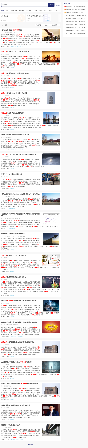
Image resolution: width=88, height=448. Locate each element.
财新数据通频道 (13, 208)
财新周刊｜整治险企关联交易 (10, 425)
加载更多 (30, 444)
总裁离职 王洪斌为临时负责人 (13, 277)
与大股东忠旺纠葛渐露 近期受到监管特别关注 (18, 154)
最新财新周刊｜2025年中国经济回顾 (76, 15)
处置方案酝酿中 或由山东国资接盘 (15, 73)
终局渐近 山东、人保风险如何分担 (15, 52)
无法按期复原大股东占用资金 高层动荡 (16, 362)
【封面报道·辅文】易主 (11, 30)
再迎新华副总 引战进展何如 (12, 113)
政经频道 (12, 188)
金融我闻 (12, 68)
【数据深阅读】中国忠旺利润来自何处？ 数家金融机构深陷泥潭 (20, 215)
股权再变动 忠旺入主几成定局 (13, 255)
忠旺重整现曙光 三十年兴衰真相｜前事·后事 (15, 135)
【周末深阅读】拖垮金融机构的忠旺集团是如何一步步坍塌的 (20, 194)
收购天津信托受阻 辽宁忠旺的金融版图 (13, 234)
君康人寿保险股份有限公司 (35, 16)
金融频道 (12, 271)
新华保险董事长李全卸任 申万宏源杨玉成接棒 (15, 405)
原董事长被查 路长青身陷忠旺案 (14, 93)
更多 (22, 20)
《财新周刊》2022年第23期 (16, 439)
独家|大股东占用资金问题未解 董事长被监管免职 (19, 384)
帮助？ (58, 5)
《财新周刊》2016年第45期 (16, 46)
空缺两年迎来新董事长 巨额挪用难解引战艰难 (18, 301)
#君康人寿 (4, 16)
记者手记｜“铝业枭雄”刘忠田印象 (11, 174)
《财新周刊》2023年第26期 (16, 149)
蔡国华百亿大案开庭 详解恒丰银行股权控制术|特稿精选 (19, 322)
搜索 (51, 5)
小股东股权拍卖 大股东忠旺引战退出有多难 (17, 342)
